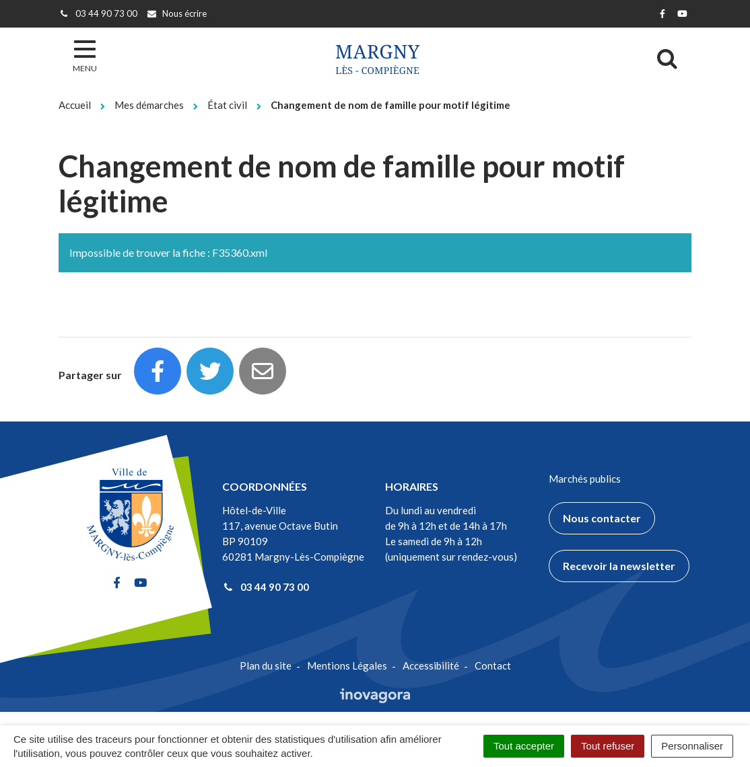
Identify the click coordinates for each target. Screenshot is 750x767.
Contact (493, 665)
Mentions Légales (347, 665)
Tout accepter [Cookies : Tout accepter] (523, 746)
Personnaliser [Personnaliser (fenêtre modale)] (692, 746)
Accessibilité (431, 665)
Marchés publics (585, 479)
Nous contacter (602, 518)
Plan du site (266, 665)
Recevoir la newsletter (619, 565)
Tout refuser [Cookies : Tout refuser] (607, 746)
